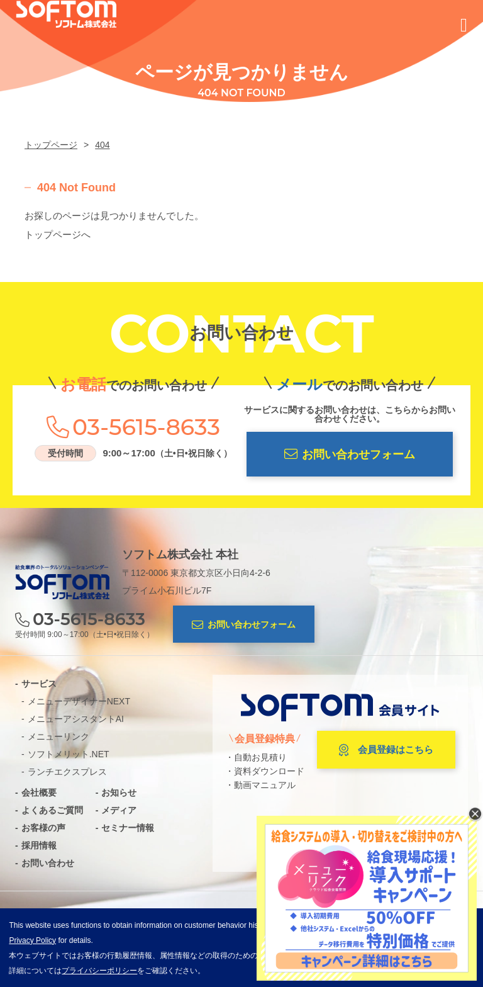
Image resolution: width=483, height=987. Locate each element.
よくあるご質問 (52, 810)
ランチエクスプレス (67, 772)
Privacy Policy (32, 940)
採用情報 (39, 845)
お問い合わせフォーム (349, 454)
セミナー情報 (127, 828)
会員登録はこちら (386, 750)
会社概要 (39, 792)
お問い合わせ (47, 863)
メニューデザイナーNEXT (79, 701)
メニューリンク (58, 736)
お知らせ (118, 792)
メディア (118, 810)
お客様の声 (43, 828)
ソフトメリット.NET (68, 754)
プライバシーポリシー (99, 970)
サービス (39, 684)
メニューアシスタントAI (76, 719)
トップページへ (58, 234)
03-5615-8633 (146, 426)
